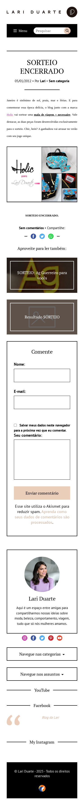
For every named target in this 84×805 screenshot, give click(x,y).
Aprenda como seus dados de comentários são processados (42, 517)
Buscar (67, 30)
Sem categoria (59, 81)
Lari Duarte (42, 598)
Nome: (19, 364)
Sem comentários (31, 228)
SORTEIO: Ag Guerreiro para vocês (42, 275)
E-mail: (20, 391)
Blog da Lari (50, 717)
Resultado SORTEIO (42, 317)
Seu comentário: (28, 435)
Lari (42, 81)
